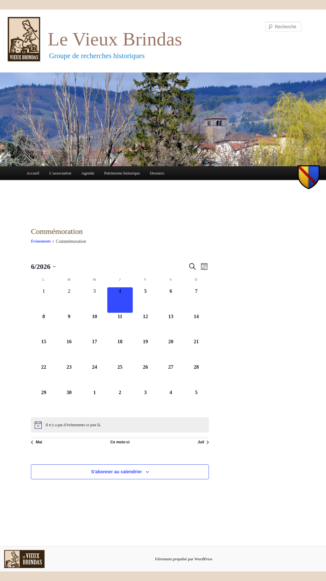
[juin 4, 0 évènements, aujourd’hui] (120, 300)
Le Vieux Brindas (115, 39)
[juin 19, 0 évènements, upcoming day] (145, 350)
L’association (60, 173)
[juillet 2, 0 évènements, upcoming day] (120, 401)
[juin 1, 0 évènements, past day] (43, 300)
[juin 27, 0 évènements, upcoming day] (171, 376)
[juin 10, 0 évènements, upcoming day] (94, 325)
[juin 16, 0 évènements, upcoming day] (69, 350)
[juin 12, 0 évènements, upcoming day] (145, 325)
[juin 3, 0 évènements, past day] (94, 300)
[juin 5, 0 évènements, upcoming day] (145, 300)
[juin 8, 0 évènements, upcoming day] (43, 325)
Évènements (41, 241)
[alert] (120, 425)
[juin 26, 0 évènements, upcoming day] (145, 376)
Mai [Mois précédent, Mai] (36, 442)
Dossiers (157, 173)
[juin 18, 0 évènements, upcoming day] (120, 350)
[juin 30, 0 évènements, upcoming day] (69, 401)
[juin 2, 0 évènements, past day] (69, 300)
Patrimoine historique (122, 173)
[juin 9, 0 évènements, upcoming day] (69, 325)
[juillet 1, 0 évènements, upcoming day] (94, 401)
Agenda (87, 173)
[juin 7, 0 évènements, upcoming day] (196, 300)
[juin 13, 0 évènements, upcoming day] (171, 325)
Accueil (32, 173)
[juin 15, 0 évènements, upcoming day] (43, 350)
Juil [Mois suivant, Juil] (203, 442)
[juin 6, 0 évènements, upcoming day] (171, 300)
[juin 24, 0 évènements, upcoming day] (94, 376)
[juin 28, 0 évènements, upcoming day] (196, 376)
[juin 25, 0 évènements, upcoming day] (120, 376)
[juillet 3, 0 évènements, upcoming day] (145, 401)
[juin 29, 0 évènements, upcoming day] (43, 401)
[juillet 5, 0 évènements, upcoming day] (196, 401)
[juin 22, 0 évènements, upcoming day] (43, 376)
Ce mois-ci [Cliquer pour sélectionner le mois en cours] (120, 442)
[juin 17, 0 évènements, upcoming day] (94, 350)
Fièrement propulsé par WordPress (183, 559)
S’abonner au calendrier (116, 471)
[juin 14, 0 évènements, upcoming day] (196, 325)
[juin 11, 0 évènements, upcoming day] (120, 325)
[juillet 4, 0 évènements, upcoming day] (171, 401)
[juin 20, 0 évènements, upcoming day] (171, 350)
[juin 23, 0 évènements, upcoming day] (69, 376)
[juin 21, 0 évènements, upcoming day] (196, 350)
